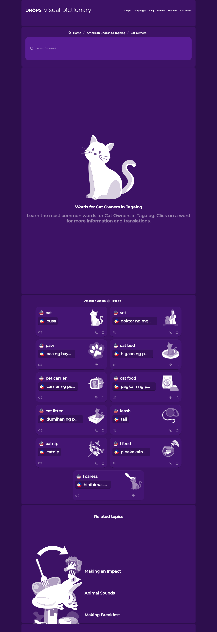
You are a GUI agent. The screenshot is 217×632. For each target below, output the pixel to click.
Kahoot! (161, 10)
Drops (127, 10)
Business (172, 10)
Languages (140, 10)
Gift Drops (186, 10)
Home (77, 33)
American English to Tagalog (106, 33)
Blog (151, 10)
